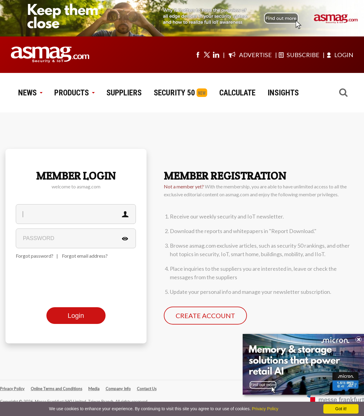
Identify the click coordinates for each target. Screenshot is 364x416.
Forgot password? (34, 256)
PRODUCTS (74, 92)
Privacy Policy (12, 388)
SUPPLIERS (124, 92)
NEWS (30, 92)
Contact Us (147, 388)
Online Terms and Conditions (56, 388)
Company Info (118, 388)
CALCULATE (237, 92)
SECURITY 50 (174, 92)
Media (93, 388)
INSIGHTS (283, 92)
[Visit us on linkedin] (216, 55)
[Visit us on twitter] (207, 55)
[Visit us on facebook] (198, 55)
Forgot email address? (85, 256)
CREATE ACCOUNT (205, 315)
